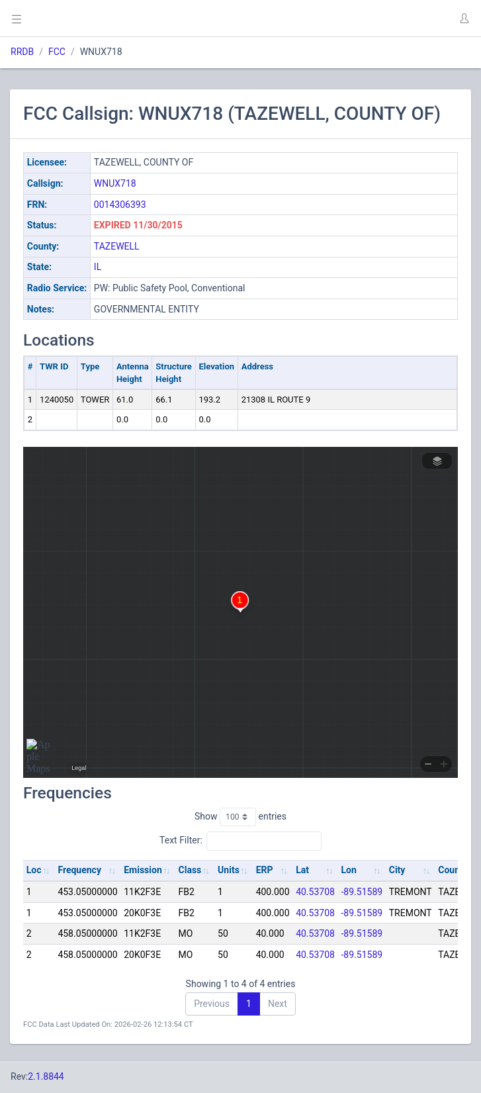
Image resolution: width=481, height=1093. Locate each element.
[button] (464, 18)
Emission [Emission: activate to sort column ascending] (143, 870)
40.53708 (315, 891)
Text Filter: (240, 841)
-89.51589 (362, 891)
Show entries (240, 817)
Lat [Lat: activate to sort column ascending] (302, 870)
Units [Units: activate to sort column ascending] (229, 870)
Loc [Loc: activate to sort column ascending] (34, 870)
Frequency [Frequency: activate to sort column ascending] (79, 870)
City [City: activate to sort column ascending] (397, 870)
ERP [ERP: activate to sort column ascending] (264, 870)
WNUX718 (115, 183)
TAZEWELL (117, 246)
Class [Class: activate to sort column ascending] (190, 870)
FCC (57, 51)
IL (97, 266)
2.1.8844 (46, 1076)
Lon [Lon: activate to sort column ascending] (349, 870)
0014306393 (120, 204)
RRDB (22, 51)
